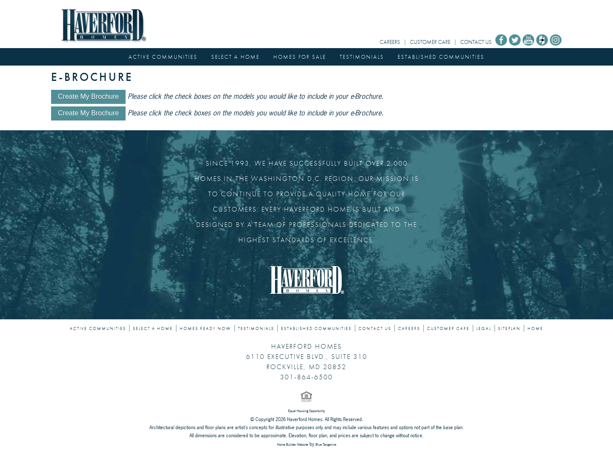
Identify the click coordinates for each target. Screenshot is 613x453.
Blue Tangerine (325, 444)
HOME (535, 328)
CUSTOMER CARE (430, 42)
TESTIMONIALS (362, 56)
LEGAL (483, 328)
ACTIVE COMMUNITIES (163, 56)
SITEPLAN (509, 328)
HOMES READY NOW (205, 328)
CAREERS (390, 42)
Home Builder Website (292, 444)
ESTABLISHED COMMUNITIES (441, 56)
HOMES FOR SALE (299, 56)
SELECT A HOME (235, 56)
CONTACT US (476, 42)
